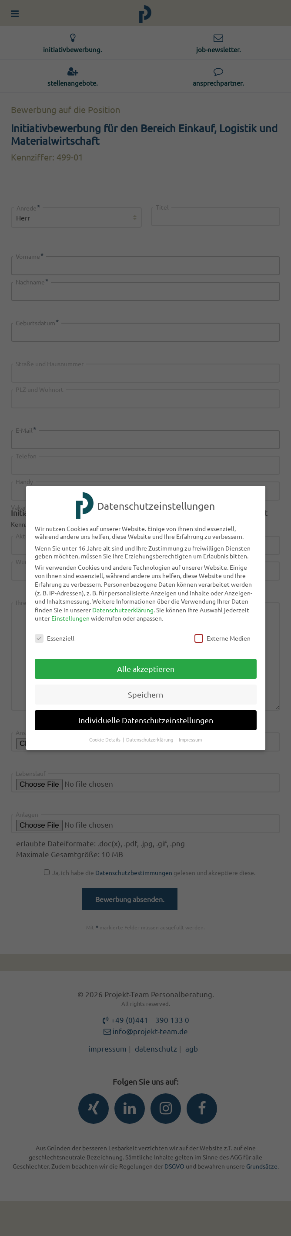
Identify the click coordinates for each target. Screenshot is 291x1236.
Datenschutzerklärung (123, 610)
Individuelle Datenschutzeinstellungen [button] (145, 720)
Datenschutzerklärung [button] (150, 739)
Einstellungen (70, 618)
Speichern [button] (145, 694)
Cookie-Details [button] (105, 739)
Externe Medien (222, 638)
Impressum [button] (190, 739)
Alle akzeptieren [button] (145, 668)
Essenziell (54, 638)
